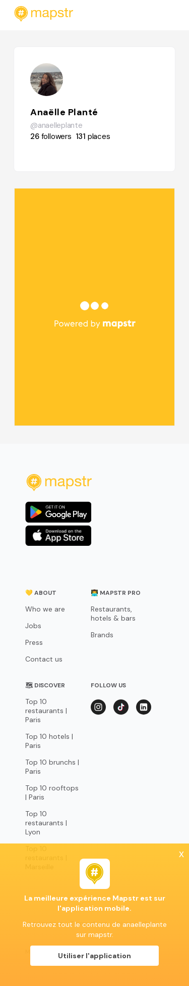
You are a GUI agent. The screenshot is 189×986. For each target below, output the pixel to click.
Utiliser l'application (94, 955)
